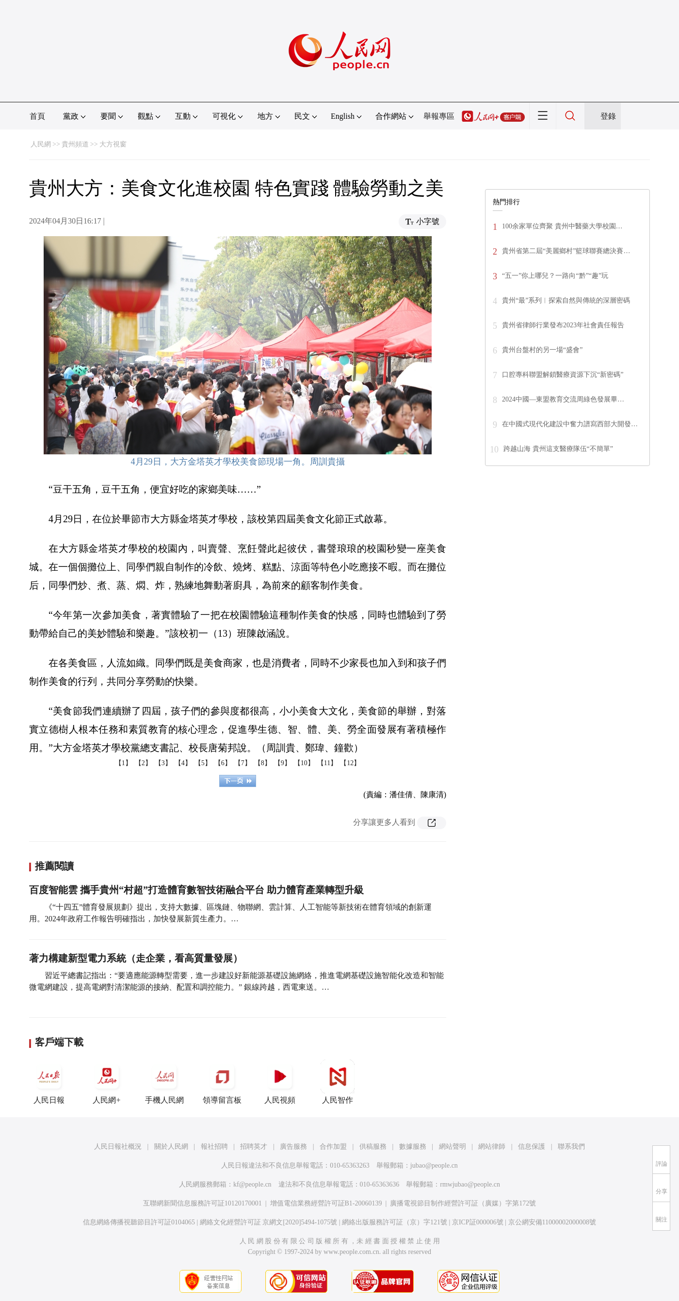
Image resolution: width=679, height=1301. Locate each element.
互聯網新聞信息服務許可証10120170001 (202, 1203)
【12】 (350, 763)
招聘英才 (253, 1146)
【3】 (163, 763)
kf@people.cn (252, 1184)
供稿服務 (373, 1146)
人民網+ (107, 1082)
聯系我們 (571, 1146)
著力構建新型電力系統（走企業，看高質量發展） (135, 958)
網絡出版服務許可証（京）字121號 (394, 1222)
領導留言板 (222, 1082)
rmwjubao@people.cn (470, 1184)
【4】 (183, 763)
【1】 (123, 763)
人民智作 (338, 1082)
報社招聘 (214, 1146)
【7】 (242, 763)
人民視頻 (280, 1082)
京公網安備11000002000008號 (552, 1222)
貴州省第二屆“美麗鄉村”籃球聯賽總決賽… (566, 251)
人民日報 (49, 1082)
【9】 (282, 763)
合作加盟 (333, 1146)
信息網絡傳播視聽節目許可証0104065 (139, 1222)
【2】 (143, 763)
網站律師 (491, 1146)
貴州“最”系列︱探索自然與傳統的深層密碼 (566, 300)
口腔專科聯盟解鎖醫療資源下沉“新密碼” (562, 374)
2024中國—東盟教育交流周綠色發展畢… (563, 399)
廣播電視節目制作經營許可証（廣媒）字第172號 (463, 1203)
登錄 (608, 116)
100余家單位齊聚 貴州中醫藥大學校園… (562, 226)
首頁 (37, 116)
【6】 (222, 763)
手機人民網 (164, 1082)
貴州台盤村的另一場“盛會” (542, 349)
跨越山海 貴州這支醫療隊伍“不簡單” (558, 448)
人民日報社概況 (118, 1146)
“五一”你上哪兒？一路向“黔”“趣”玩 (555, 275)
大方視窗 (113, 144)
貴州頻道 (75, 144)
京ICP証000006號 (477, 1222)
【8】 (262, 763)
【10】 (304, 763)
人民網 (41, 144)
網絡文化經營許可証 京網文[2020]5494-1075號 (269, 1222)
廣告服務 (293, 1146)
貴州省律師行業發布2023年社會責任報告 (563, 325)
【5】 (202, 763)
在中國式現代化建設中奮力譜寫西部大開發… (570, 424)
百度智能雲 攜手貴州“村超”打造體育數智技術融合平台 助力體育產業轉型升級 (196, 889)
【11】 (327, 763)
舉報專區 (438, 116)
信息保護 (531, 1146)
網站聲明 (452, 1146)
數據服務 (412, 1146)
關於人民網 (171, 1146)
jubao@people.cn (434, 1165)
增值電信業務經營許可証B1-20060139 (326, 1203)
